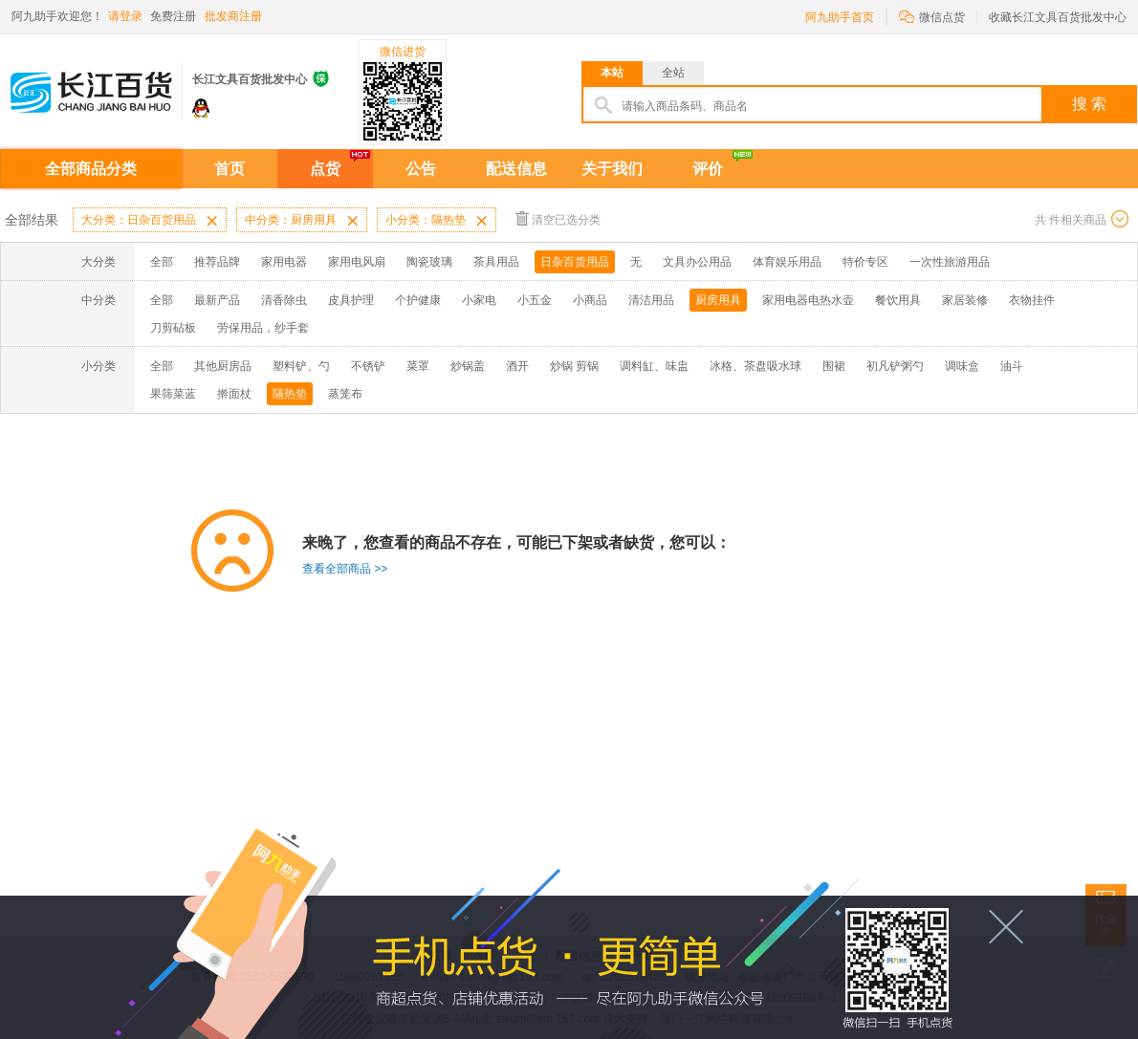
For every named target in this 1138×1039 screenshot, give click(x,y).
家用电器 (284, 262)
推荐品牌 (217, 262)
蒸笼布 (345, 393)
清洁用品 (651, 300)
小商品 (590, 300)
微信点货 (932, 16)
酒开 (517, 366)
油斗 (1011, 366)
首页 (229, 169)
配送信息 (516, 169)
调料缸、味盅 (654, 366)
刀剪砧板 (173, 328)
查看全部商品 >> (344, 568)
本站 (612, 72)
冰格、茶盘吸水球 (755, 366)
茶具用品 (496, 262)
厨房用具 (718, 300)
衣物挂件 (1032, 300)
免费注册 (173, 16)
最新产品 (217, 300)
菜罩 (417, 366)
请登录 (125, 16)
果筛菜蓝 (173, 393)
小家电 (479, 300)
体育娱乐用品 (787, 262)
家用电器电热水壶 (808, 300)
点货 (325, 169)
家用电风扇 (356, 262)
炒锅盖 (467, 366)
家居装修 (965, 300)
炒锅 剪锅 (574, 366)
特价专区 (865, 262)
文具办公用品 (697, 262)
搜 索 (1089, 104)
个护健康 (418, 300)
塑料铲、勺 (301, 366)
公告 (420, 169)
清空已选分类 (558, 218)
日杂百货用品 (574, 262)
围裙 (833, 366)
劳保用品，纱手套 (263, 328)
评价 (707, 169)
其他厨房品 (223, 366)
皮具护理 (351, 300)
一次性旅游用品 (949, 262)
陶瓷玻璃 (429, 262)
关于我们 (612, 169)
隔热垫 (290, 393)
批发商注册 (233, 16)
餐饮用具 (898, 300)
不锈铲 (368, 366)
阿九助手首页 (839, 17)
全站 (673, 72)
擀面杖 (234, 393)
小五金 (534, 300)
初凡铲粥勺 (895, 366)
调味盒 (962, 366)
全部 (161, 262)
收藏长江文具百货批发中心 (1058, 17)
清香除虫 (284, 300)
